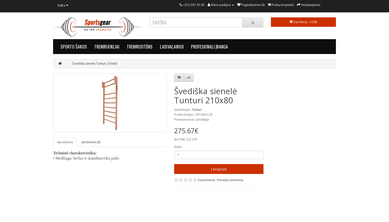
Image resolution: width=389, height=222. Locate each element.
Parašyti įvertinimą (230, 180)
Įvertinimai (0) (90, 142)
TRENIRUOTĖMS (140, 46)
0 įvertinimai (206, 180)
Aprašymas (65, 142)
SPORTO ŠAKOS (74, 46)
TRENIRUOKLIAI (106, 46)
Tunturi (197, 110)
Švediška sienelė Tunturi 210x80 (94, 63)
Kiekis (178, 147)
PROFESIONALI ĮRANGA (209, 46)
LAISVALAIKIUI (172, 46)
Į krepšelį (219, 168)
